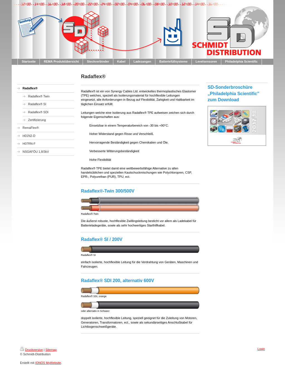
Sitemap (50, 349)
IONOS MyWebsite (48, 362)
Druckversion (31, 349)
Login (261, 349)
